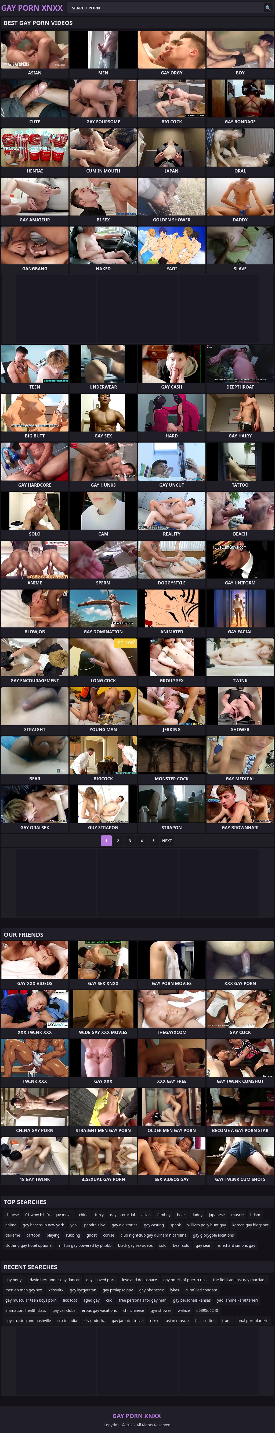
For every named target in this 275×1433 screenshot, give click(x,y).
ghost (91, 1235)
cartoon (33, 1235)
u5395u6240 (207, 1310)
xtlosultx (55, 1289)
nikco (155, 1320)
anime (10, 1224)
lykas (174, 1289)
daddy (196, 1214)
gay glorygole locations (213, 1235)
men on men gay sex (23, 1289)
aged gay (92, 1300)
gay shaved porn (100, 1279)
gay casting (154, 1224)
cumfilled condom (201, 1289)
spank (175, 1224)
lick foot (70, 1300)
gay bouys (14, 1279)
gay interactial (122, 1214)
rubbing (73, 1235)
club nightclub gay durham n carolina (153, 1235)
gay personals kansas (192, 1300)
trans (226, 1320)
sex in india (67, 1320)
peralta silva (94, 1224)
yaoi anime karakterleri (237, 1300)
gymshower (161, 1310)
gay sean (203, 1245)
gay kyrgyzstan (83, 1289)
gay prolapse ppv (118, 1289)
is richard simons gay (236, 1245)
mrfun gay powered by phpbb (85, 1245)
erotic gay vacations (99, 1310)
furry (99, 1214)
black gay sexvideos (135, 1245)
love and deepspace (139, 1279)
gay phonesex (151, 1289)
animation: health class (25, 1310)
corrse (108, 1235)
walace (184, 1310)
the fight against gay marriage (239, 1279)
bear (181, 1214)
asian (146, 1214)
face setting (205, 1320)
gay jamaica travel (128, 1320)
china (84, 1214)
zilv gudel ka (94, 1320)
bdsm (255, 1214)
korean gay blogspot (250, 1224)
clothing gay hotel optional (29, 1245)
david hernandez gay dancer (55, 1279)
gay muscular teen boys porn (31, 1300)
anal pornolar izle (253, 1320)
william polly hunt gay (206, 1224)
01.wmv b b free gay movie (49, 1214)
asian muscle (177, 1320)
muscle (237, 1214)
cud (109, 1300)
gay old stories (125, 1224)
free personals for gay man (143, 1300)
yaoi (74, 1224)
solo (163, 1245)
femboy (164, 1214)
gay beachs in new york (43, 1224)
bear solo (181, 1245)
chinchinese (133, 1310)
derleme (12, 1235)
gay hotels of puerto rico (185, 1279)
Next (167, 840)
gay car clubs (63, 1310)
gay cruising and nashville (28, 1320)
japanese (217, 1214)
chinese (12, 1214)
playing (53, 1235)
